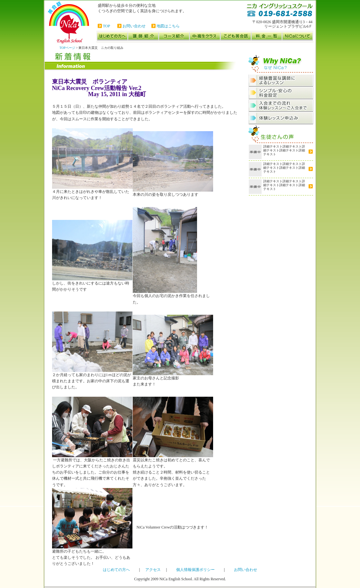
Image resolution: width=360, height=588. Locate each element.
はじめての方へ (116, 569)
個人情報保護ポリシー (195, 569)
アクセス (153, 569)
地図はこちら (168, 26)
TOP (106, 26)
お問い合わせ (134, 26)
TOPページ (67, 48)
